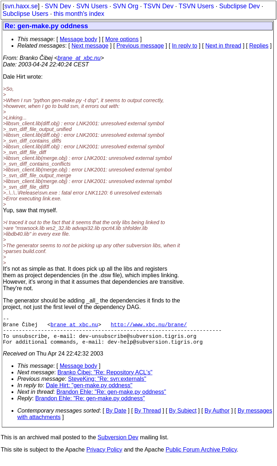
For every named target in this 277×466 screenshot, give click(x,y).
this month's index (79, 13)
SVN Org (125, 6)
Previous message (140, 46)
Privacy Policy (104, 457)
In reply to (184, 46)
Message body (78, 39)
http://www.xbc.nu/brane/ (149, 327)
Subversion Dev (118, 444)
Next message (89, 46)
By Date (116, 418)
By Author (217, 418)
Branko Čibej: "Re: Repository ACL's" (104, 379)
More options (122, 39)
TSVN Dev (158, 6)
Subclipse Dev (239, 6)
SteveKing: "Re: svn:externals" (107, 386)
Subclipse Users (25, 13)
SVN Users (91, 6)
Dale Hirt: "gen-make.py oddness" (89, 392)
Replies (258, 46)
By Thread (148, 418)
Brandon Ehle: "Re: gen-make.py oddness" (111, 399)
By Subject (182, 418)
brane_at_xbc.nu (79, 58)
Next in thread (223, 46)
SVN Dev (58, 6)
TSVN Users (196, 6)
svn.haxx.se (21, 6)
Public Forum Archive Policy (201, 457)
